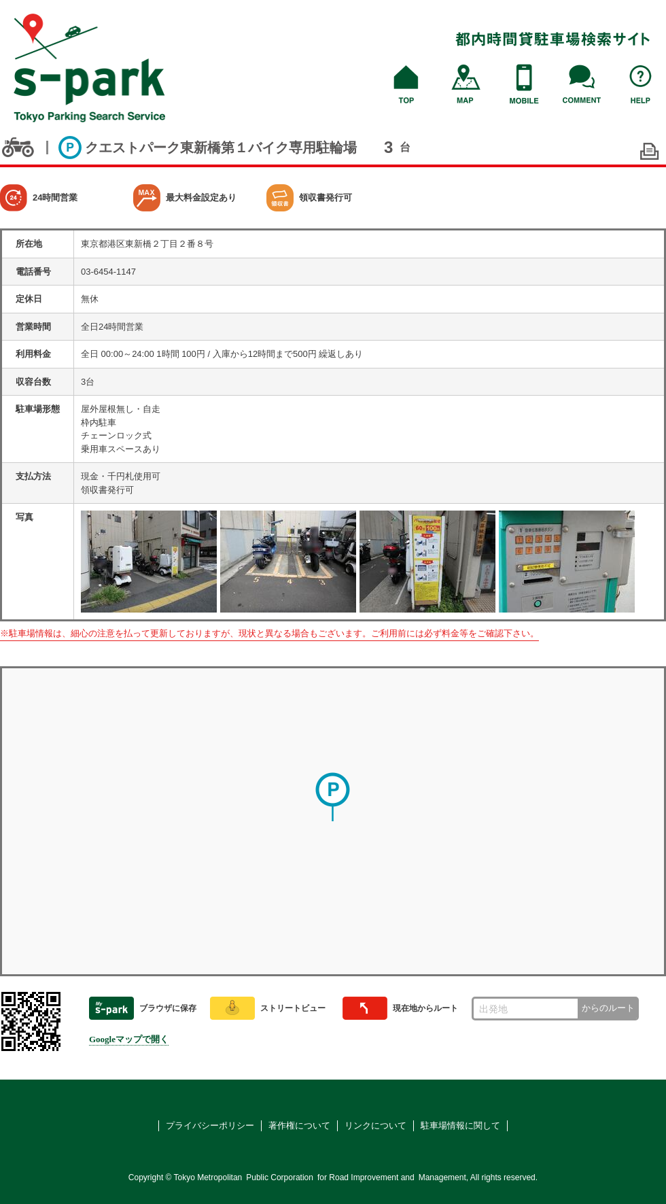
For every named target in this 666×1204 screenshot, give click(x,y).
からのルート (608, 1008)
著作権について (299, 1125)
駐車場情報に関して (460, 1125)
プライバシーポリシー (210, 1125)
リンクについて (375, 1125)
